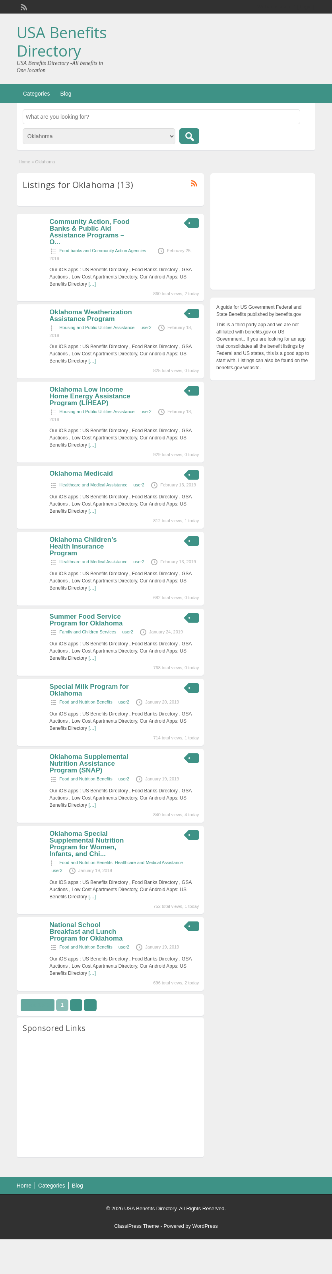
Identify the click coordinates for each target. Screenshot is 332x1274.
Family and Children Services (87, 631)
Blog (65, 93)
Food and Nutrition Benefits (85, 702)
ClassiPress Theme (136, 1226)
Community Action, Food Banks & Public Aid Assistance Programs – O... (89, 232)
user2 (145, 327)
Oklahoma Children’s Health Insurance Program (82, 546)
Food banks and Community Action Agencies (102, 250)
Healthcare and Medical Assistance (93, 484)
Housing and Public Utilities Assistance (96, 327)
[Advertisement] (110, 1095)
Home (24, 161)
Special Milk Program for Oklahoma (88, 690)
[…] (92, 284)
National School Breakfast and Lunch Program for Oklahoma (85, 931)
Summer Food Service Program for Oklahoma (85, 620)
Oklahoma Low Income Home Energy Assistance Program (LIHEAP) (89, 396)
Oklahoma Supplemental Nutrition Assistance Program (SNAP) (88, 763)
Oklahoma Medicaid (81, 473)
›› (90, 1005)
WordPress (205, 1226)
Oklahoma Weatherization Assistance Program (90, 315)
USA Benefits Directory (62, 41)
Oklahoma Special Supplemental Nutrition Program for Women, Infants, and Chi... (86, 844)
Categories (36, 93)
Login (305, 7)
